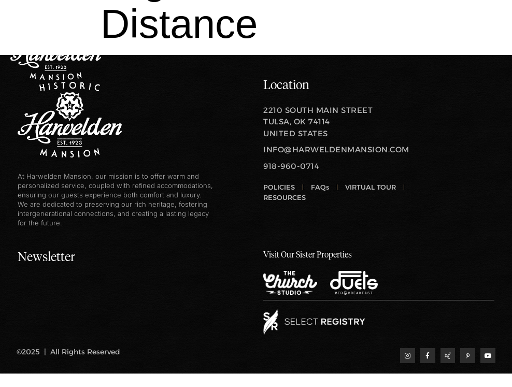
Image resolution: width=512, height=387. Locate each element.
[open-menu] (494, 46)
